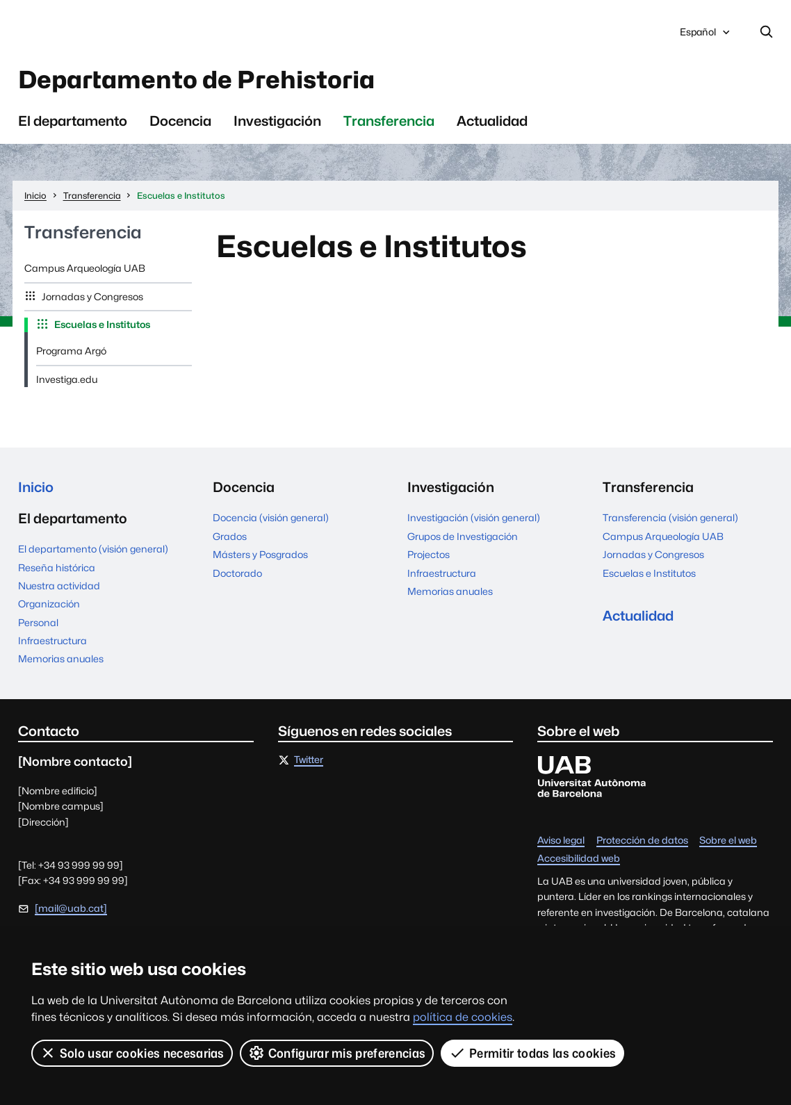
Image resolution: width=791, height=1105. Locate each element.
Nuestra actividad (59, 585)
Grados (230, 536)
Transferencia (388, 121)
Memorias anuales (61, 658)
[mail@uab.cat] (71, 908)
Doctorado (237, 573)
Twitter (308, 760)
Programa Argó (71, 351)
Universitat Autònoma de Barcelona (145, 32)
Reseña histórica (56, 567)
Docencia (180, 121)
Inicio (36, 487)
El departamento (72, 121)
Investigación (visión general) (473, 517)
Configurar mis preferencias (336, 1053)
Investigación (277, 121)
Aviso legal (561, 841)
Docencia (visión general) (271, 517)
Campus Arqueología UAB (84, 268)
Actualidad (492, 121)
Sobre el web (728, 841)
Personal (38, 622)
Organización (49, 603)
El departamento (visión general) (93, 549)
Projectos (428, 554)
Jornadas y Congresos (91, 296)
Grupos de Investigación (462, 536)
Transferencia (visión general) (670, 517)
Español (706, 36)
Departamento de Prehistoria (196, 79)
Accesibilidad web (578, 859)
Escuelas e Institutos (101, 324)
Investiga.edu (66, 379)
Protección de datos (642, 841)
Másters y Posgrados (260, 554)
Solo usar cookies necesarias (132, 1053)
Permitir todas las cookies (532, 1053)
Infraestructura (52, 640)
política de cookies (462, 1017)
